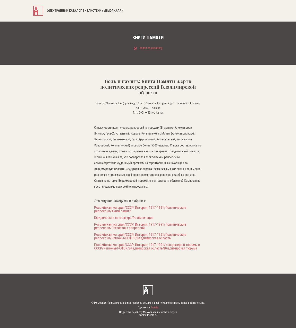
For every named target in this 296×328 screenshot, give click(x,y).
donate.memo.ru (148, 315)
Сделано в (148, 307)
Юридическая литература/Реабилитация (123, 218)
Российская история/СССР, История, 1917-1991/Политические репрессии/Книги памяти (140, 209)
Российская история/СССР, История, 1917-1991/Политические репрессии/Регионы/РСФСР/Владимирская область (140, 236)
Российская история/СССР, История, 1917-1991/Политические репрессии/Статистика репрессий (140, 226)
